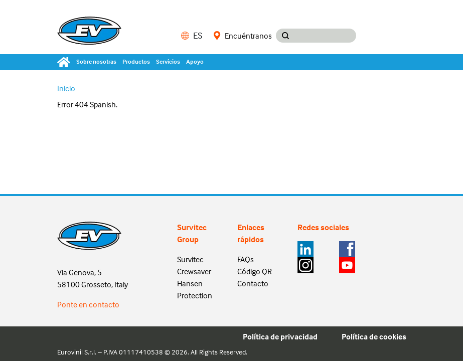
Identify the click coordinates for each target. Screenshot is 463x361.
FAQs (245, 259)
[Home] (65, 62)
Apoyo (195, 61)
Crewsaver (194, 271)
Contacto (252, 283)
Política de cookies (374, 336)
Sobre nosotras (96, 61)
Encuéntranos (242, 35)
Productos (136, 61)
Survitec (190, 259)
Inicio (66, 88)
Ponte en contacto (88, 304)
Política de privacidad (280, 336)
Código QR (254, 271)
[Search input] (325, 36)
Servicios (168, 61)
